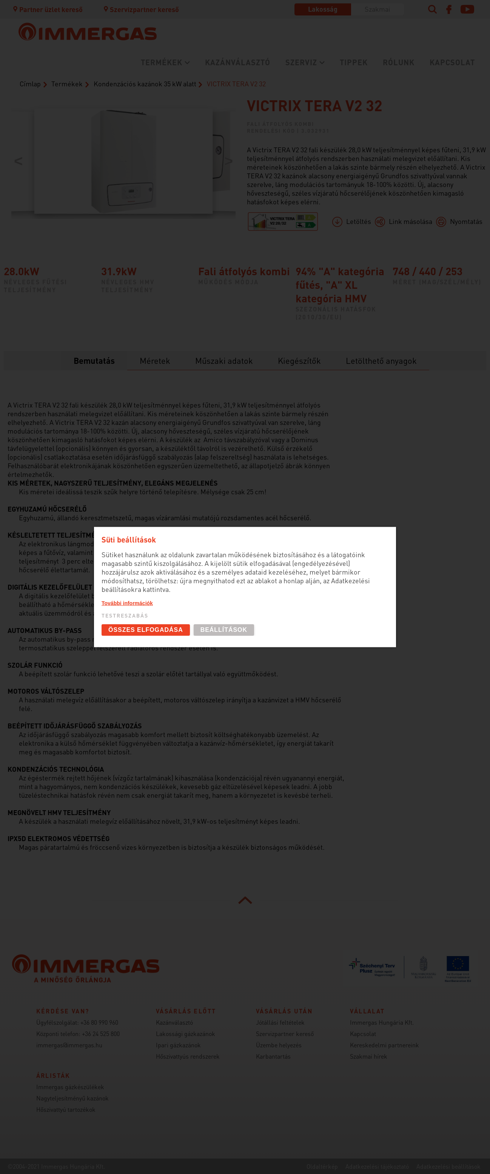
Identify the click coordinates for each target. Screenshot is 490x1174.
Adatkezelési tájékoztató (377, 1166)
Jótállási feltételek (280, 1022)
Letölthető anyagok (381, 360)
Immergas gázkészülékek (70, 1087)
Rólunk (398, 62)
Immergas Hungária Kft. (382, 1022)
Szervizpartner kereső (141, 9)
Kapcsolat (452, 62)
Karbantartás (273, 1056)
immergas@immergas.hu (69, 1045)
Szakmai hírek (368, 1056)
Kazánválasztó (237, 62)
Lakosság (322, 9)
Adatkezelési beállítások (448, 1166)
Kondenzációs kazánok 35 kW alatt (145, 83)
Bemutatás (94, 360)
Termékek (161, 62)
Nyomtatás (466, 221)
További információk (127, 603)
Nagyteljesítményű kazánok (72, 1098)
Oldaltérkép (322, 1166)
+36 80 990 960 (99, 1022)
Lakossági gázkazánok (185, 1034)
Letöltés (358, 221)
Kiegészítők (299, 360)
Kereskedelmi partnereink (384, 1045)
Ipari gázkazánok (178, 1045)
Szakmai (377, 9)
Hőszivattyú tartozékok (66, 1109)
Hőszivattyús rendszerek (188, 1056)
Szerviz (301, 62)
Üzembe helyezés (279, 1045)
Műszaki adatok (224, 360)
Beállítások (223, 630)
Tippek (354, 62)
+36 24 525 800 (101, 1034)
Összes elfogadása (145, 630)
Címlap (30, 83)
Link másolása (410, 221)
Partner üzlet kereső (47, 9)
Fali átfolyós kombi (280, 123)
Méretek (155, 360)
